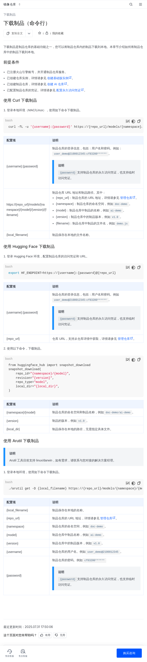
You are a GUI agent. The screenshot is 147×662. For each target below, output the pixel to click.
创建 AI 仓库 (57, 84)
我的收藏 (58, 33)
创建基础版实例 (59, 78)
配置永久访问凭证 (70, 90)
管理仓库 (128, 197)
